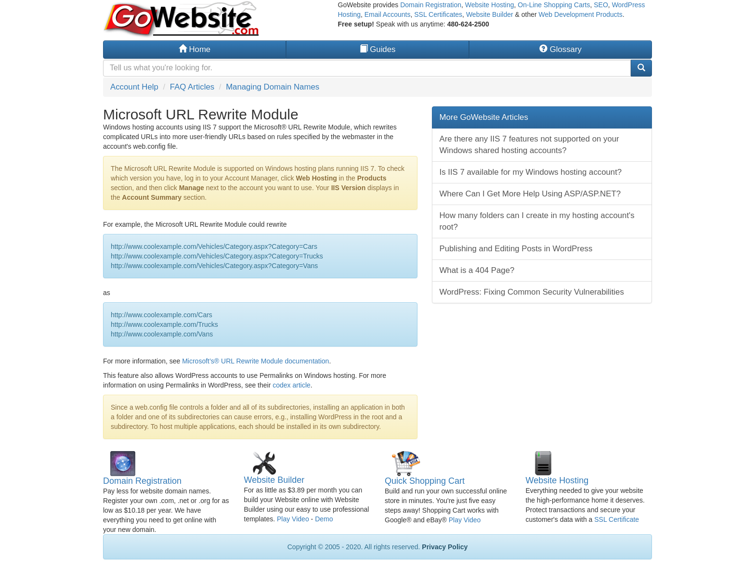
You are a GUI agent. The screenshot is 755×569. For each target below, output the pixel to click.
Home (194, 49)
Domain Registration (430, 5)
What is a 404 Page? (477, 270)
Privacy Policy (445, 547)
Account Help (134, 86)
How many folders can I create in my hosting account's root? (537, 221)
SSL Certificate (616, 519)
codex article (292, 385)
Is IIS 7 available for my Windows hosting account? (531, 172)
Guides (378, 49)
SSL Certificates (438, 14)
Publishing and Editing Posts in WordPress (516, 248)
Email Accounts (387, 14)
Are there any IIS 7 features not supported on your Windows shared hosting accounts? (529, 144)
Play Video (293, 519)
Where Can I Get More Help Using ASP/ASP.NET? (530, 193)
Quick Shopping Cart (425, 481)
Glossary (560, 49)
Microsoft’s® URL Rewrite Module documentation (255, 361)
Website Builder (489, 14)
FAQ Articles (192, 86)
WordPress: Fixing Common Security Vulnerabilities (532, 292)
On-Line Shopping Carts (554, 5)
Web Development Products (581, 14)
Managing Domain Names (272, 86)
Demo (324, 519)
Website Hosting (489, 5)
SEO (601, 5)
